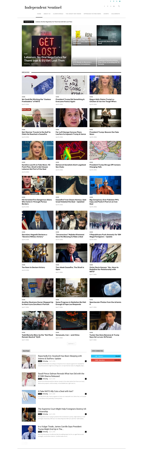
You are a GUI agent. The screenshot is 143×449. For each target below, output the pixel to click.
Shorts (106, 14)
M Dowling (45, 361)
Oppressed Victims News (92, 14)
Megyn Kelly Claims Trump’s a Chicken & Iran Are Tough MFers (103, 100)
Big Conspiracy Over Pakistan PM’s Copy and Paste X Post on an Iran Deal (104, 202)
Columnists (115, 14)
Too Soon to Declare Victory (33, 267)
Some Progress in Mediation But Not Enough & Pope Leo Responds (71, 303)
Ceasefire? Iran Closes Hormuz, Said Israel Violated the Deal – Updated (71, 201)
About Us (47, 14)
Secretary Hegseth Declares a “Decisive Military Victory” (34, 236)
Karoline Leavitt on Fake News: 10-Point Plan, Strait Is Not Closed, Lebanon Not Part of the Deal (36, 167)
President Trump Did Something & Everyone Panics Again (70, 100)
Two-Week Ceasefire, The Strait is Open (70, 268)
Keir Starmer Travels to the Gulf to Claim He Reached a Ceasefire (36, 133)
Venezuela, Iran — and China (67, 335)
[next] (118, 22)
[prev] (115, 22)
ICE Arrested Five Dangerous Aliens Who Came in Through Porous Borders (37, 202)
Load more (71, 343)
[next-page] (26, 443)
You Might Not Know (73, 14)
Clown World (58, 14)
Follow (117, 356)
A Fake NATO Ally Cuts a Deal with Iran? (55, 391)
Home (39, 14)
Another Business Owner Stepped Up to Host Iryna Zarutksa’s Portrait (37, 303)
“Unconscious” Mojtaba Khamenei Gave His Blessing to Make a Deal (70, 236)
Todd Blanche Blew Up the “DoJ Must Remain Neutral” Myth (37, 336)
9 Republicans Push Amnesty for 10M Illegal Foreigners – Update (105, 236)
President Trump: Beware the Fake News (104, 133)
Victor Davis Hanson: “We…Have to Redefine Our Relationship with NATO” (104, 269)
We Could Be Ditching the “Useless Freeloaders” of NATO (36, 100)
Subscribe (117, 360)
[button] (119, 6)
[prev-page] (23, 443)
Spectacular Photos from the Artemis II (105, 303)
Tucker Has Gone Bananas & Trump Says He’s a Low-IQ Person (104, 336)
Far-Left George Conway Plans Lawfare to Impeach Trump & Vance (71, 133)
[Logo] (43, 6)
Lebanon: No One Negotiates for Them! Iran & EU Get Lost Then (53, 21)
